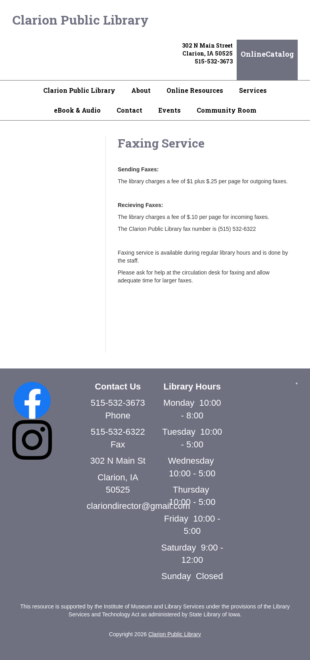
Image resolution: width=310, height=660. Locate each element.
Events (169, 110)
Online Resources (194, 90)
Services (253, 90)
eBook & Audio (77, 110)
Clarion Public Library (80, 19)
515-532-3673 (214, 61)
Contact (129, 110)
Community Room (226, 110)
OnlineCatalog (267, 54)
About (141, 90)
